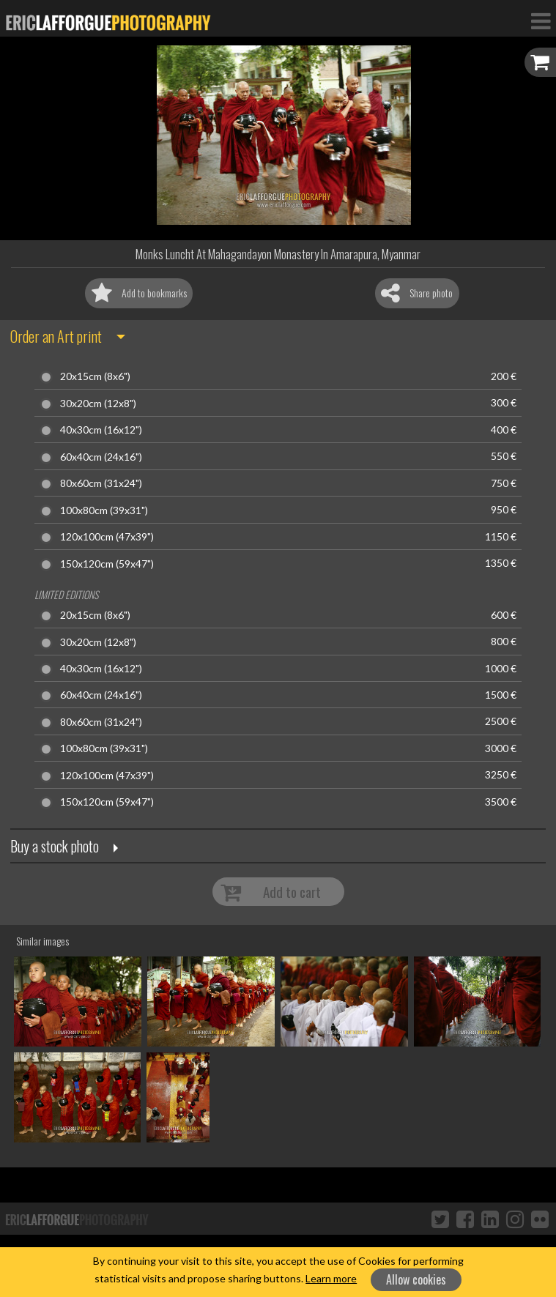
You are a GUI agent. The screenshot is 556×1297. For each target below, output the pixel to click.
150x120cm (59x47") (107, 564)
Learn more (331, 1278)
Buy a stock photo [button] (54, 846)
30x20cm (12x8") (98, 403)
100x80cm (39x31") (104, 510)
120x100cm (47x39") (107, 537)
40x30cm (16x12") (101, 430)
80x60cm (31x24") (101, 483)
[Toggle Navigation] (540, 20)
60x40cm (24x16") (101, 457)
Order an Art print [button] (56, 336)
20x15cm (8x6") (95, 376)
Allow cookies (416, 1279)
